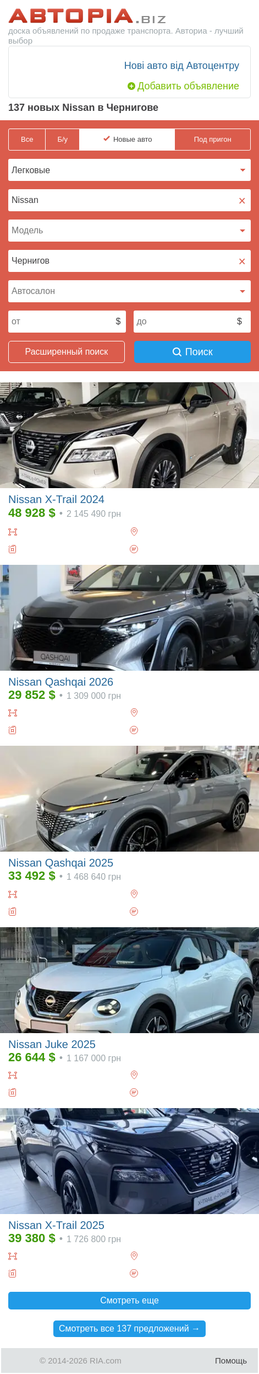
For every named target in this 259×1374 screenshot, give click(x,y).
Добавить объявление (188, 86)
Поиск (193, 351)
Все (27, 139)
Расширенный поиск (66, 351)
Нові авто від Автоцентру (181, 65)
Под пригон (213, 139)
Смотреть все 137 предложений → (129, 1328)
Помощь (231, 1360)
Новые (132, 139)
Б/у (62, 139)
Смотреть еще (129, 1300)
